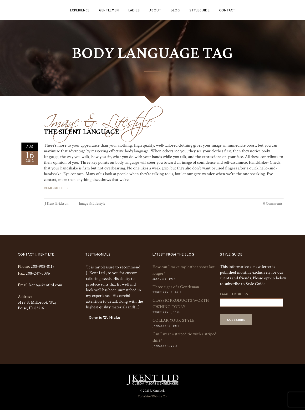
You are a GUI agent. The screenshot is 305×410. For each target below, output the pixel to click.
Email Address (236, 294)
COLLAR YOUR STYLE (173, 320)
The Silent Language (81, 132)
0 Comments (273, 203)
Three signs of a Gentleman (175, 287)
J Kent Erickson (56, 203)
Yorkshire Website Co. (152, 396)
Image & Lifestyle (98, 118)
